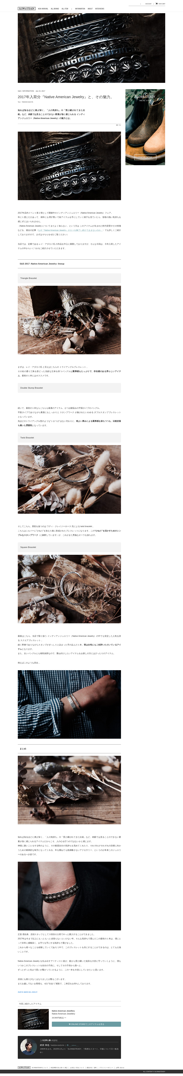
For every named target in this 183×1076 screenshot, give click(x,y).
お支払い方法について (77, 1067)
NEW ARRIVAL (43, 9)
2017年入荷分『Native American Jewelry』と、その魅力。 (66, 97)
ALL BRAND (55, 9)
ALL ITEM (65, 9)
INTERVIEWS (99, 9)
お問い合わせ (120, 1067)
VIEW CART (161, 4)
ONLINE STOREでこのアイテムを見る (86, 1024)
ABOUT (90, 9)
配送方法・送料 (92, 1067)
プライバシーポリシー (106, 1067)
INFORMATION (80, 9)
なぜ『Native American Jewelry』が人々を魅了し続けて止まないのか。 (70, 230)
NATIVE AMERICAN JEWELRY (28, 992)
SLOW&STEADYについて (40, 1067)
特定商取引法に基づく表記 (59, 1067)
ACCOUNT (148, 4)
